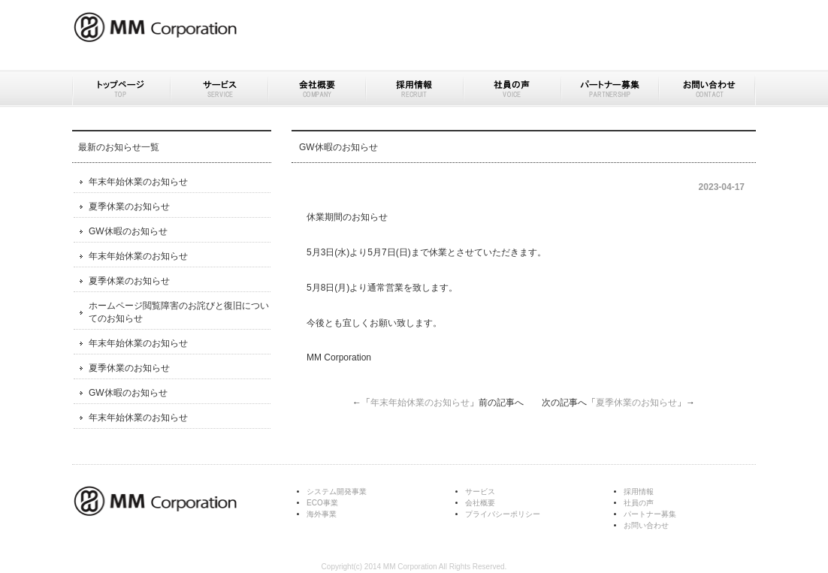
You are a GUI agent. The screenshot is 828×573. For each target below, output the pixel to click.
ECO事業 (322, 503)
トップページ (121, 88)
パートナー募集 (609, 88)
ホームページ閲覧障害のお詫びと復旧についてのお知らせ (179, 312)
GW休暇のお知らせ (128, 231)
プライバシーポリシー (502, 514)
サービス (218, 88)
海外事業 (322, 514)
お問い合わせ (707, 88)
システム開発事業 (337, 491)
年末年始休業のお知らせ (420, 402)
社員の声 (512, 88)
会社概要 (316, 88)
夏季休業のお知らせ (636, 402)
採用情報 (414, 88)
